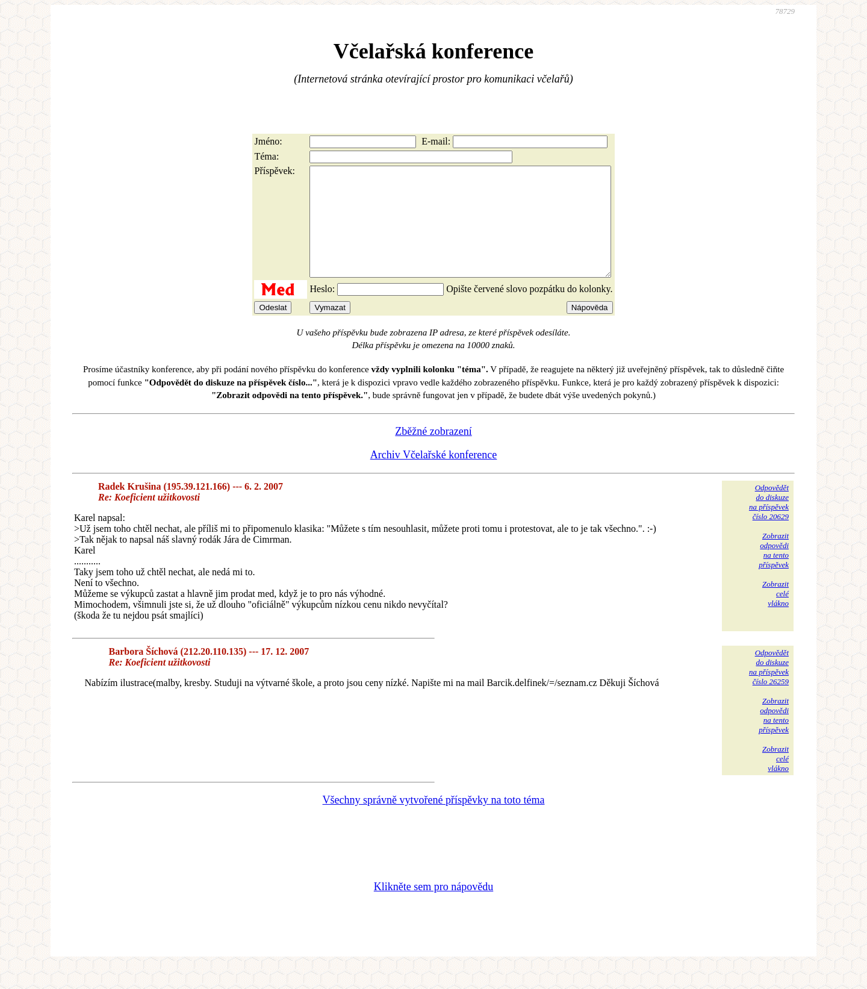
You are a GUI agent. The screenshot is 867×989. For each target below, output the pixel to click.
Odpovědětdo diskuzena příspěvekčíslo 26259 (769, 689)
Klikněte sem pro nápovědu (433, 908)
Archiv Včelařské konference (433, 476)
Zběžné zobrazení (433, 453)
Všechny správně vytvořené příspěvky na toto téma (434, 822)
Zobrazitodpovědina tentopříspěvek (774, 572)
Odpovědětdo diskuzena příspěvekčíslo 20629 (769, 524)
